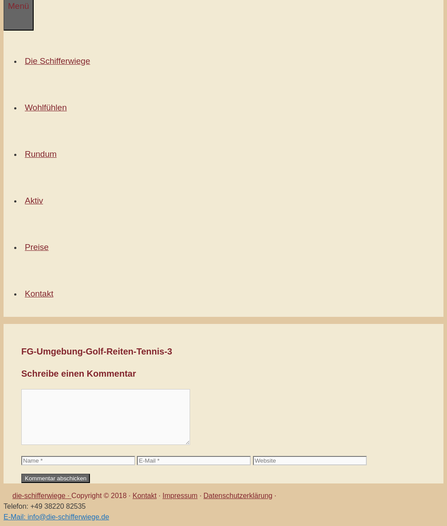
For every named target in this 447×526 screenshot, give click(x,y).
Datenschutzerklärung (237, 495)
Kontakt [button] (41, 293)
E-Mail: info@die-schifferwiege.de (56, 517)
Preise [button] (38, 247)
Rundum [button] (42, 154)
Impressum (180, 495)
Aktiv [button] (36, 200)
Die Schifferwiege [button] (59, 61)
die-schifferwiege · (41, 495)
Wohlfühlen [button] (47, 107)
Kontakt (144, 495)
